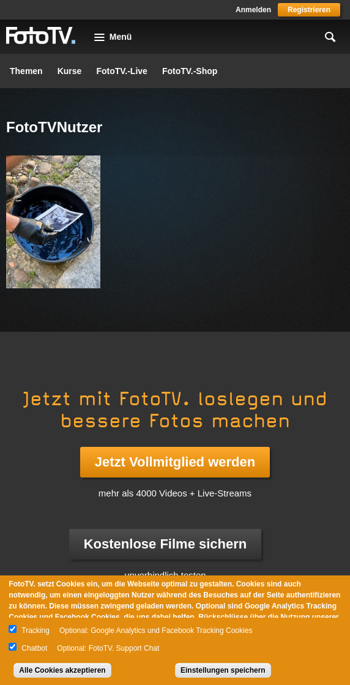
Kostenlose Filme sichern (165, 544)
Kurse (70, 71)
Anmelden (253, 10)
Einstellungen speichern (223, 670)
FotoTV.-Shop (189, 71)
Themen (26, 71)
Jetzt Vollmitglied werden (175, 462)
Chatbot (34, 648)
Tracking (35, 630)
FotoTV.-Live (121, 71)
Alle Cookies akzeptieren (62, 670)
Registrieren (309, 10)
